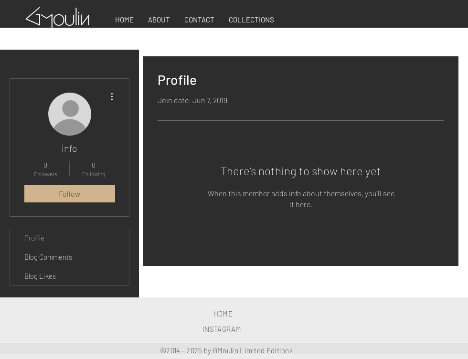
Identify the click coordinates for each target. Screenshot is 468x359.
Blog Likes (40, 276)
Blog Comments (48, 257)
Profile (34, 237)
